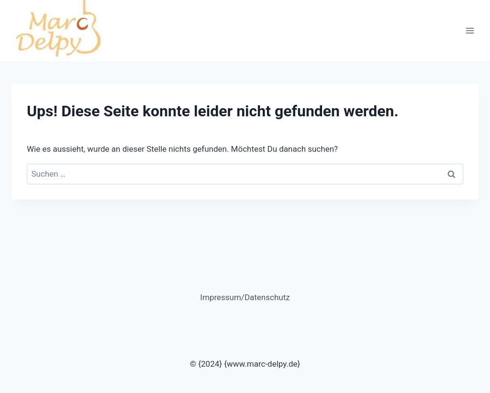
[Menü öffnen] (470, 30)
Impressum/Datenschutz (245, 297)
